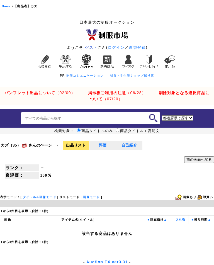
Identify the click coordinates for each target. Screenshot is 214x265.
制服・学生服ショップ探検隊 (132, 75)
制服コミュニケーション (85, 75)
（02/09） (39, 93)
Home (6, 6)
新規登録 (137, 47)
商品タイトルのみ (95, 131)
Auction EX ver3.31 (107, 262)
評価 (102, 145)
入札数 (181, 219)
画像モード (91, 197)
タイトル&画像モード (39, 197)
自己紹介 (129, 145)
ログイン (116, 47)
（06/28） (117, 93)
